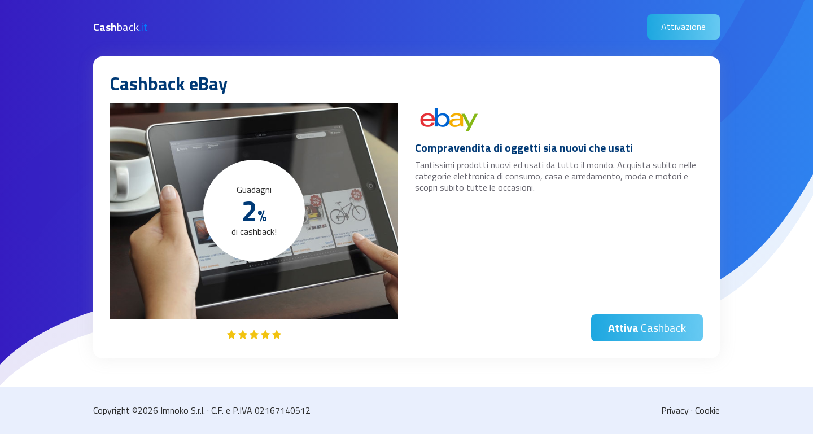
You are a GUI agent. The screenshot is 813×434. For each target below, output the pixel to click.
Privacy (675, 410)
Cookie (707, 410)
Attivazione (683, 26)
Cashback (647, 327)
